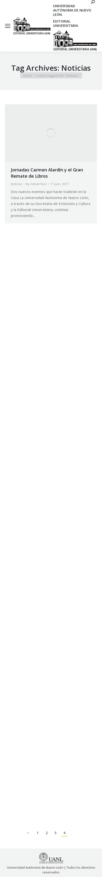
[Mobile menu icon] (8, 26)
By (36, 184)
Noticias (16, 184)
